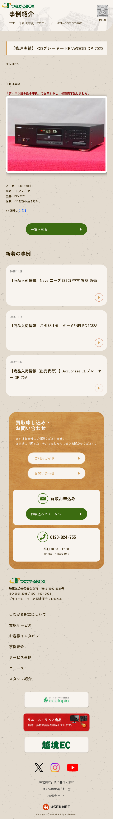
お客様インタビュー (26, 635)
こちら (22, 210)
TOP (12, 23)
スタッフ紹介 (20, 678)
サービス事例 (20, 657)
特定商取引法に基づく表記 (56, 782)
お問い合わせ (44, 473)
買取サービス (20, 625)
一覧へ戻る (39, 229)
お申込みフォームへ (46, 513)
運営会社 (54, 796)
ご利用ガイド (44, 458)
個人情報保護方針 (54, 789)
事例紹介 (16, 646)
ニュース (16, 668)
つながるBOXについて (27, 614)
